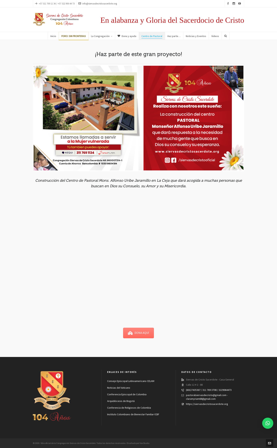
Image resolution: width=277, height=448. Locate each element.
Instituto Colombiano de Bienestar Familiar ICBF (133, 414)
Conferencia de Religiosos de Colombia (129, 407)
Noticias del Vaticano (118, 387)
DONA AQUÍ (138, 333)
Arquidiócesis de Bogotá (121, 401)
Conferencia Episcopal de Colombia (126, 394)
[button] (267, 423)
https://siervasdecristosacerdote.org (207, 404)
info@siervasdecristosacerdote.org (97, 3)
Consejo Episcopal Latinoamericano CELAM (130, 381)
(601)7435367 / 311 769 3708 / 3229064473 (209, 390)
